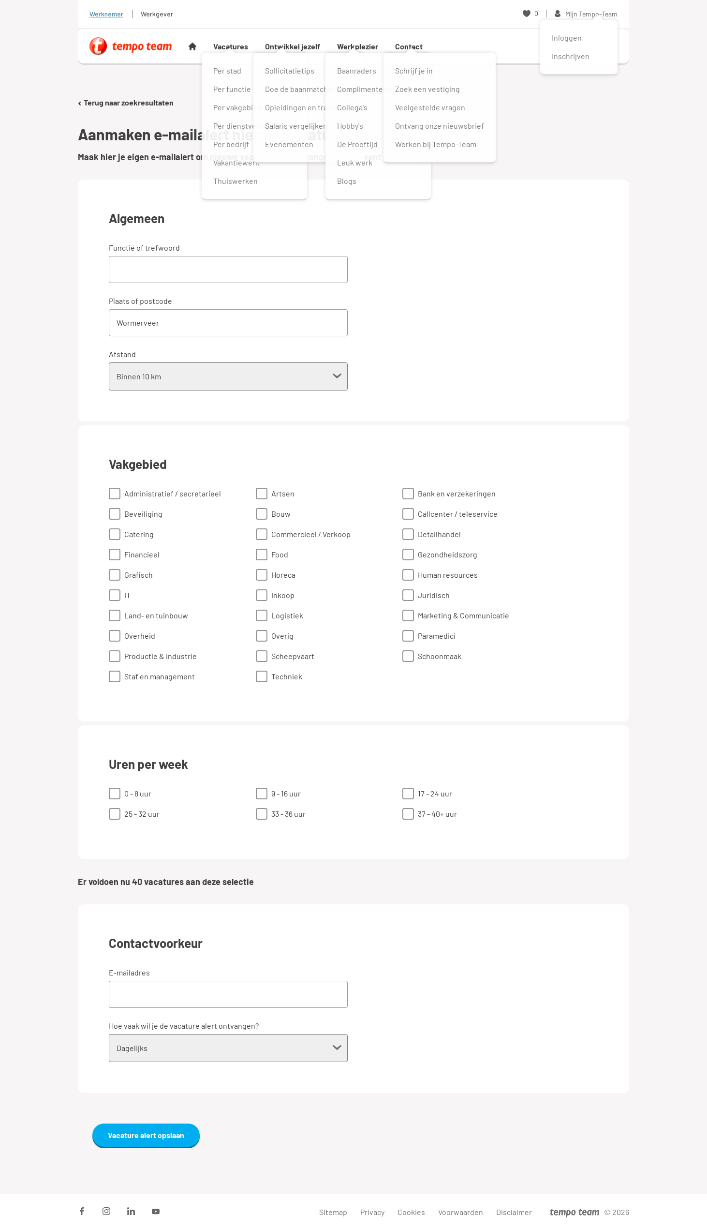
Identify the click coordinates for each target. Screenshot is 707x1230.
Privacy (372, 1211)
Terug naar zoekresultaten (126, 102)
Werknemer (106, 14)
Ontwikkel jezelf (292, 46)
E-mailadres (129, 972)
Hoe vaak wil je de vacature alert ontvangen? (184, 1025)
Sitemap (333, 1211)
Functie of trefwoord (144, 247)
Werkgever (157, 14)
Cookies (411, 1211)
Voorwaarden (460, 1211)
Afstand (122, 354)
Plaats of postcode (140, 300)
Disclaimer (514, 1211)
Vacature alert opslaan (146, 1135)
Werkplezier (357, 46)
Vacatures (230, 46)
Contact (409, 46)
